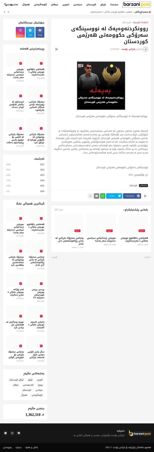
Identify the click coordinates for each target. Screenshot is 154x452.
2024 (25, 180)
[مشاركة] (56, 49)
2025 (25, 186)
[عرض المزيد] (90, 196)
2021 (25, 164)
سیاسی (77, 4)
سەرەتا (114, 4)
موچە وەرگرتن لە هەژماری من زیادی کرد (15, 325)
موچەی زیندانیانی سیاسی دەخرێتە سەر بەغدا (101, 239)
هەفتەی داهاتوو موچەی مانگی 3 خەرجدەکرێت (110, 12)
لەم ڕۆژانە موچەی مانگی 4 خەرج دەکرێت (16, 292)
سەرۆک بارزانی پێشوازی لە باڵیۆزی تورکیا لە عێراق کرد (35, 138)
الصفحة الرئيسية (140, 22)
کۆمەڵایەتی (40, 4)
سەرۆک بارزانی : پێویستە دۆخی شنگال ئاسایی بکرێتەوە (36, 106)
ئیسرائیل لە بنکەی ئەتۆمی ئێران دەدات (16, 105)
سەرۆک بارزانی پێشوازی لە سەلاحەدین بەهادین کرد (16, 261)
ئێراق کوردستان (16, 380)
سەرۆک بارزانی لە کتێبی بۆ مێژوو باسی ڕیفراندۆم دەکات (15, 138)
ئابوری (65, 4)
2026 (25, 191)
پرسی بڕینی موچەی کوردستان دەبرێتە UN (38, 293)
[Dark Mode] (11, 4)
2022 (25, 170)
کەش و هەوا (31, 447)
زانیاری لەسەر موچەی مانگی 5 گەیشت (36, 325)
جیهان (54, 4)
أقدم (55, 257)
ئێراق (103, 4)
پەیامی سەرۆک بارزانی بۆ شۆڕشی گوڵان (16, 355)
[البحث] (5, 4)
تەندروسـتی (28, 385)
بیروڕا (40, 385)
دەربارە (18, 447)
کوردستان (126, 22)
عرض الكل (58, 210)
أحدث (147, 257)
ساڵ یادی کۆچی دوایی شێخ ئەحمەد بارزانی (36, 355)
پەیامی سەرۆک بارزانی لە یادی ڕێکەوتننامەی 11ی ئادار (69, 241)
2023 (25, 175)
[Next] (4, 12)
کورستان (91, 4)
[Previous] (8, 12)
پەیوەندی (7, 447)
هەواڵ (26, 4)
